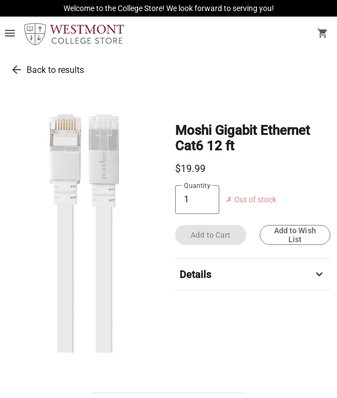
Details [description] (253, 274)
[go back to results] (17, 70)
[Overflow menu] (10, 34)
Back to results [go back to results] (55, 70)
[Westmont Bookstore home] (74, 34)
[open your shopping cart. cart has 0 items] (323, 34)
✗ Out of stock (251, 200)
